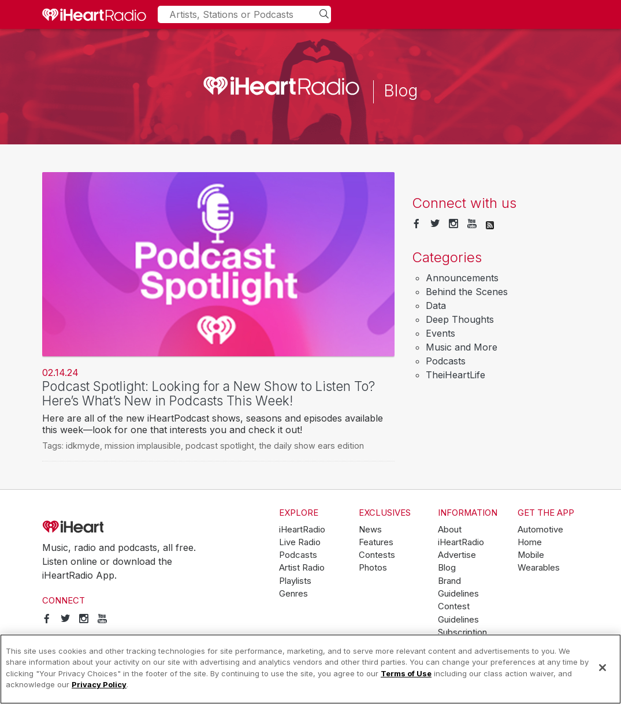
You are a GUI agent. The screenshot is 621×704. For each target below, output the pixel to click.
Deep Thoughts (460, 319)
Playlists (295, 581)
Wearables (539, 568)
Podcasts (446, 361)
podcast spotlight (219, 445)
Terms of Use (406, 673)
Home (530, 542)
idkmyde (83, 445)
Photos (373, 568)
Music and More (461, 347)
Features (376, 542)
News (370, 529)
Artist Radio (302, 568)
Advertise (457, 555)
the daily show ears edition (311, 445)
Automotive (540, 529)
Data (436, 305)
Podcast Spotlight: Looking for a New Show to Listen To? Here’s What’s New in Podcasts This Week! (208, 393)
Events (440, 333)
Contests (377, 555)
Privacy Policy (99, 684)
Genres (293, 593)
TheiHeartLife (455, 375)
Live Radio (300, 542)
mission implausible (143, 445)
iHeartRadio (105, 527)
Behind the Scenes (467, 291)
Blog (447, 568)
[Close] (602, 667)
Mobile (531, 555)
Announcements (462, 278)
